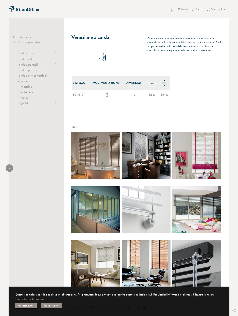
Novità (184, 9)
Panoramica (25, 37)
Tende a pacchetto (29, 69)
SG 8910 (78, 94)
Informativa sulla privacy (29, 299)
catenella (27, 91)
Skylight (22, 102)
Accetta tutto (26, 305)
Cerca (173, 9)
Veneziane (24, 80)
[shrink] (9, 168)
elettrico (26, 86)
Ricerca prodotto (28, 42)
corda (25, 97)
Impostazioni (51, 305)
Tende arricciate (27, 53)
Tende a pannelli (27, 64)
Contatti (199, 9)
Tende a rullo (25, 58)
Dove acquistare (218, 9)
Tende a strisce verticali (32, 75)
